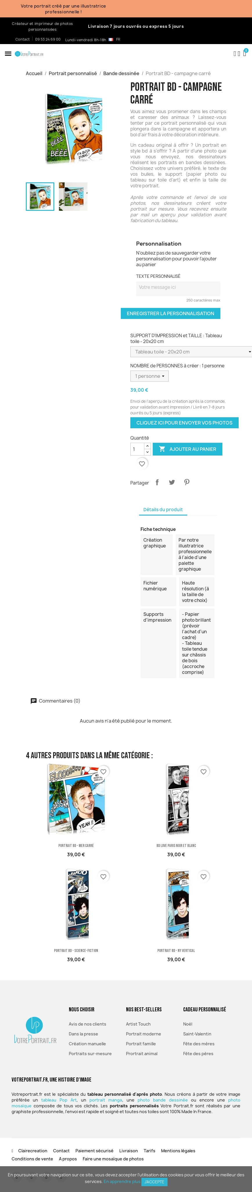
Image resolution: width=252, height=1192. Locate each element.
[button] (8, 53)
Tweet (172, 482)
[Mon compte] (239, 54)
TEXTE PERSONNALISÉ (158, 276)
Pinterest (186, 482)
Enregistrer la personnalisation (170, 313)
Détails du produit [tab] (163, 510)
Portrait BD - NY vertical (176, 950)
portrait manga (105, 1100)
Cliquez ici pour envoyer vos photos (184, 423)
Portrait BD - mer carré (76, 845)
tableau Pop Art (59, 1100)
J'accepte (154, 1181)
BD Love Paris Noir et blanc (176, 845)
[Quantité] (137, 449)
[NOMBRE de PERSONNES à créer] (149, 376)
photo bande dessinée (163, 1100)
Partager (157, 482)
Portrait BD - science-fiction (76, 950)
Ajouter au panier (187, 449)
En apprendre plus (122, 1181)
